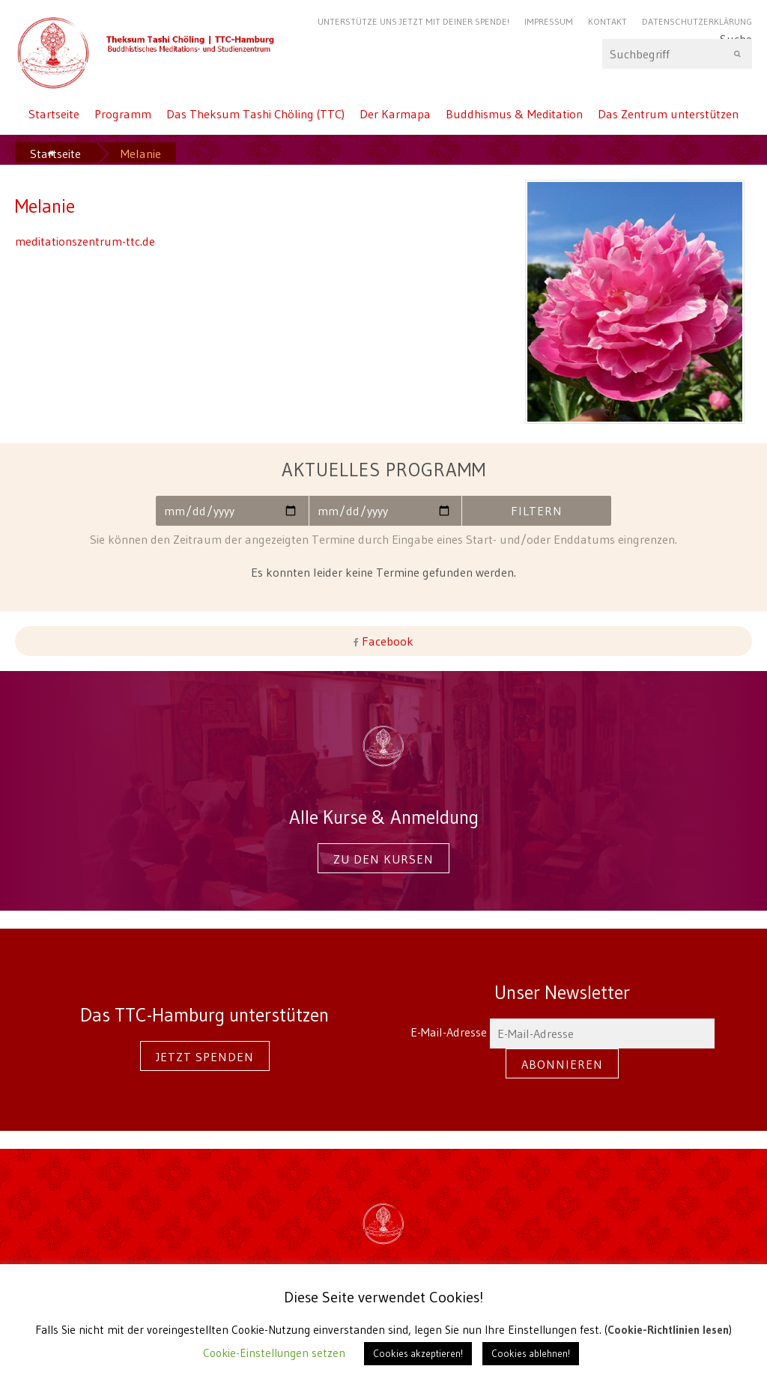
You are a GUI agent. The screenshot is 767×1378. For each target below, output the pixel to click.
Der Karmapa (395, 113)
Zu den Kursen (383, 859)
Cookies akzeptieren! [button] (418, 1353)
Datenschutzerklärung (697, 21)
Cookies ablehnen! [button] (530, 1353)
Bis (383, 511)
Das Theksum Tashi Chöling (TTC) (255, 113)
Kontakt (607, 21)
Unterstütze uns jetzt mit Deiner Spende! (413, 21)
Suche (677, 54)
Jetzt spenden (205, 1056)
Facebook (386, 641)
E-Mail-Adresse (562, 1032)
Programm (122, 113)
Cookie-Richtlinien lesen (668, 1330)
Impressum (548, 21)
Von (231, 511)
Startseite (53, 113)
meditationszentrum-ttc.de (85, 241)
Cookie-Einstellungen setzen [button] (274, 1353)
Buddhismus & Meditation (514, 113)
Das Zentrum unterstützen (668, 113)
